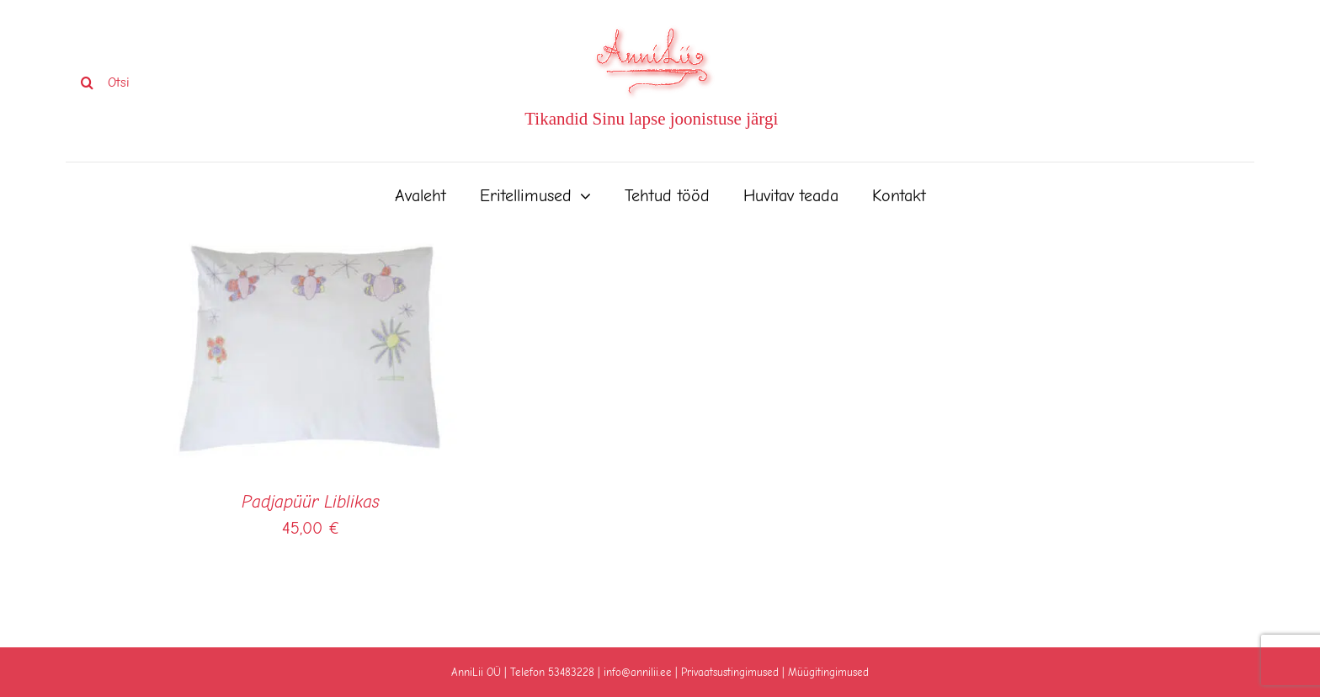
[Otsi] (184, 82)
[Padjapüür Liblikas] (310, 246)
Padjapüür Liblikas (311, 502)
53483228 (571, 672)
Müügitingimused (828, 672)
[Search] (87, 82)
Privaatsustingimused (730, 672)
